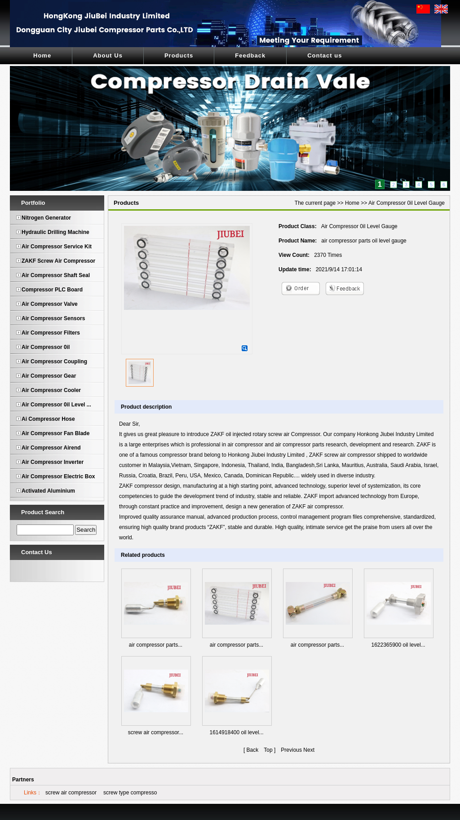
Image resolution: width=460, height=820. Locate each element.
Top (268, 750)
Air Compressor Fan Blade (55, 433)
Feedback (250, 55)
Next (308, 750)
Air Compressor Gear (49, 376)
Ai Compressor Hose (48, 419)
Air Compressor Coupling (54, 361)
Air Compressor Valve (50, 304)
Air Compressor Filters (51, 333)
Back (253, 750)
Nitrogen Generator (46, 218)
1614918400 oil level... (236, 732)
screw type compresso (130, 792)
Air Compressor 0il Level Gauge (406, 203)
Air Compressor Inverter (53, 462)
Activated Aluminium (48, 491)
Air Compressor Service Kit (57, 246)
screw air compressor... (155, 732)
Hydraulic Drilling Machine (55, 232)
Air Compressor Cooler (51, 390)
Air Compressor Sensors (53, 318)
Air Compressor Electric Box (58, 476)
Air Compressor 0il (46, 347)
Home (42, 55)
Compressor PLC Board (52, 290)
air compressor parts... (155, 645)
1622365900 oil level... (398, 645)
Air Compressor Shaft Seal (56, 275)
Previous (291, 750)
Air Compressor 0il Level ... (56, 404)
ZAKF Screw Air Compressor (58, 261)
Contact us (324, 55)
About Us (108, 55)
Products (178, 55)
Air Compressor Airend (51, 448)
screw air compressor (71, 792)
